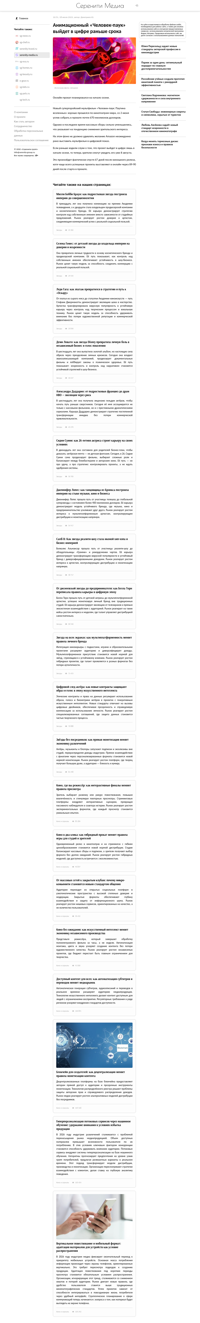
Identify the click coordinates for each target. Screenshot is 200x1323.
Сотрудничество (23, 126)
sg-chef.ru (25, 42)
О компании (21, 112)
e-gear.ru (24, 80)
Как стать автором (24, 121)
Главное (22, 18)
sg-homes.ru (26, 67)
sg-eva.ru (24, 61)
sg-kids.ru (24, 87)
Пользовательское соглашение (31, 140)
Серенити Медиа (100, 5)
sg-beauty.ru (26, 74)
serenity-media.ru (29, 55)
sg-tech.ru (25, 99)
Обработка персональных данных (28, 133)
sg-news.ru (25, 35)
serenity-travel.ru (28, 48)
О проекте (20, 117)
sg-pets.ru (25, 93)
